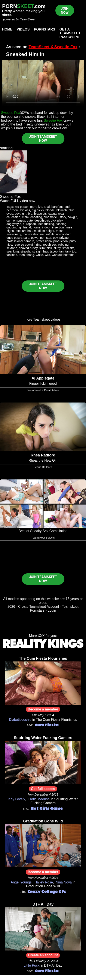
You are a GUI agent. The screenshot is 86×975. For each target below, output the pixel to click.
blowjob (61, 210)
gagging (11, 227)
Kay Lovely (16, 799)
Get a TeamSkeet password (70, 33)
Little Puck (32, 965)
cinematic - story (55, 217)
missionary (13, 234)
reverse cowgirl (24, 244)
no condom (63, 234)
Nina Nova (64, 882)
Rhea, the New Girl (42, 460)
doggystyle (13, 224)
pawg (34, 237)
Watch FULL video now (17, 201)
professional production (52, 241)
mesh (59, 231)
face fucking (46, 224)
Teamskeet (41, 319)
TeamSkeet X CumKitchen (43, 390)
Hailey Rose (43, 882)
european (29, 224)
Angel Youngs (21, 882)
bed (67, 206)
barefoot (57, 206)
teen (22, 255)
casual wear (56, 213)
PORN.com (24, 6)
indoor (46, 227)
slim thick (45, 248)
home (36, 227)
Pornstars (44, 29)
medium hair (24, 231)
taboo (54, 251)
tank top (70, 251)
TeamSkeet (27, 19)
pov (55, 237)
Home (7, 29)
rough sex (49, 244)
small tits (68, 248)
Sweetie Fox (10, 113)
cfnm (25, 217)
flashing (61, 224)
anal (47, 206)
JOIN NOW (64, 10)
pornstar (45, 237)
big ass (25, 210)
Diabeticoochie (20, 719)
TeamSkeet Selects (43, 537)
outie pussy (14, 237)
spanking (12, 251)
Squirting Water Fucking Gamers (43, 738)
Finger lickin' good (43, 383)
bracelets (40, 213)
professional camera (20, 241)
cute (30, 220)
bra (30, 213)
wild (47, 255)
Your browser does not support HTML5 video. (43, 83)
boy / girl (20, 213)
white (39, 255)
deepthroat (41, 220)
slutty (57, 248)
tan (61, 251)
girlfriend (25, 227)
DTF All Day (43, 904)
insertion (58, 227)
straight (26, 251)
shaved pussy (28, 248)
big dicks (38, 210)
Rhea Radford (43, 455)
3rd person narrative (28, 206)
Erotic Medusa (39, 799)
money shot (31, 234)
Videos (23, 29)
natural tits (47, 234)
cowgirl (72, 217)
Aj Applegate (43, 378)
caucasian (13, 217)
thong (30, 255)
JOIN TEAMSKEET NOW (43, 139)
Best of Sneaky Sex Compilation (43, 531)
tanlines (11, 255)
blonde (50, 210)
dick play (57, 220)
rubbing (63, 244)
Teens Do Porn (43, 467)
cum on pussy (15, 220)
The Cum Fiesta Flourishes (43, 658)
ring (38, 244)
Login (52, 610)
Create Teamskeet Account (38, 606)
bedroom (12, 210)
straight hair (40, 251)
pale (26, 237)
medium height (44, 231)
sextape (11, 248)
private (64, 237)
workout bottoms (63, 255)
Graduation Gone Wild (43, 821)
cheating (36, 217)
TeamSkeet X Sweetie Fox (53, 46)
